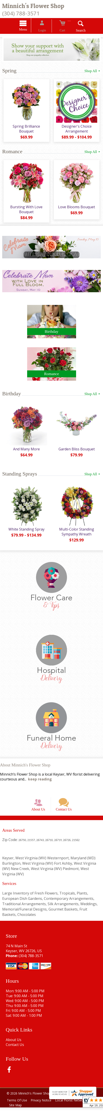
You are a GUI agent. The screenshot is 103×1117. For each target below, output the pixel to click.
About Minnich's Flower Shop (25, 769)
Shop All (93, 72)
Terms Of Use (18, 1110)
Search (75, 31)
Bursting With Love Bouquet (26, 213)
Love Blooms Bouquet (77, 210)
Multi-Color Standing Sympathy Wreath (77, 536)
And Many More (25, 453)
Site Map (16, 1115)
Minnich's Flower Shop (33, 6)
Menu (28, 30)
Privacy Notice (43, 1110)
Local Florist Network (74, 1110)
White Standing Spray (26, 533)
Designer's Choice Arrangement (77, 130)
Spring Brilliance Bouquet (25, 130)
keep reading (40, 783)
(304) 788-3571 (21, 13)
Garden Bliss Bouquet (77, 453)
